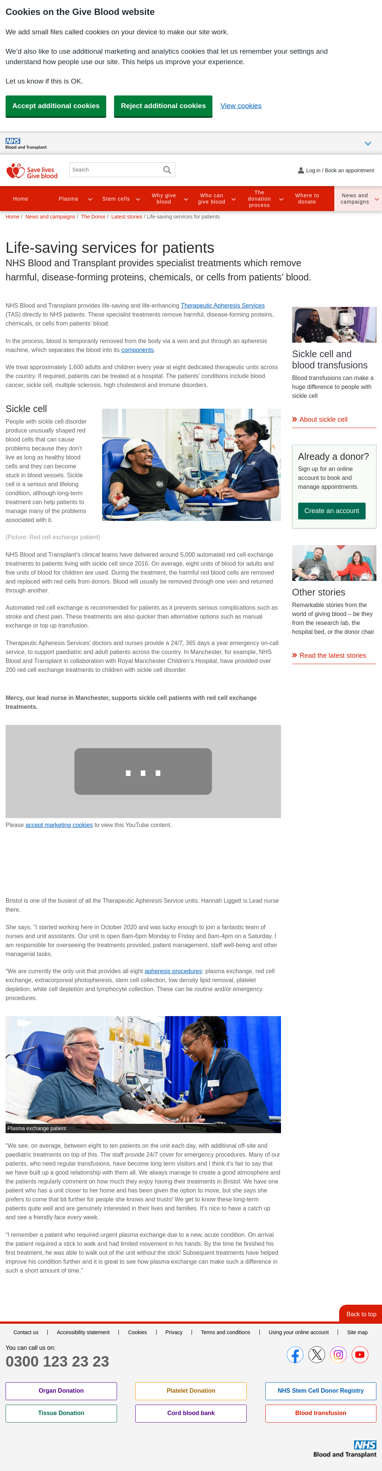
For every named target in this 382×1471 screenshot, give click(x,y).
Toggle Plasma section (89, 198)
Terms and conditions (225, 1332)
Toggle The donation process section (281, 198)
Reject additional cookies (163, 106)
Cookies (137, 1332)
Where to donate (307, 198)
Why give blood (164, 198)
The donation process (259, 198)
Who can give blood (211, 198)
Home (20, 199)
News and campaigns (355, 198)
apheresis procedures (173, 971)
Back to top (361, 1314)
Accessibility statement (83, 1332)
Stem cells (116, 199)
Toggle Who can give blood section (233, 198)
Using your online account (299, 1332)
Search (167, 170)
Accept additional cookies (56, 106)
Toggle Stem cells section (137, 198)
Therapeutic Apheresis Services (223, 305)
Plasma (68, 199)
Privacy (174, 1332)
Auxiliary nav (368, 143)
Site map (357, 1332)
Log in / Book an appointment (340, 170)
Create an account (331, 511)
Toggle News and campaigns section (376, 198)
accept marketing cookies (59, 825)
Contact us (25, 1332)
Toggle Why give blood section (185, 198)
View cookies (241, 106)
